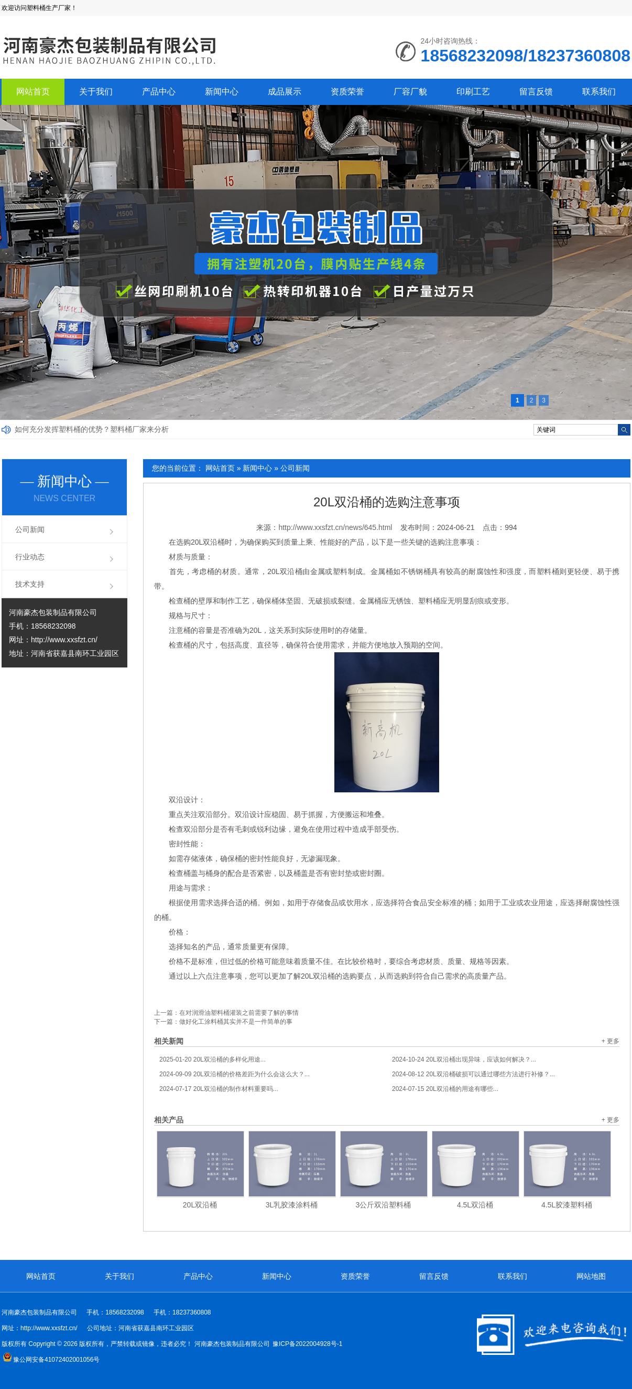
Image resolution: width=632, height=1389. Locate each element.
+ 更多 (610, 1041)
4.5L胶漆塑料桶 (566, 1205)
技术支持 (30, 584)
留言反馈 (536, 91)
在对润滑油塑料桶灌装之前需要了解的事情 (239, 1012)
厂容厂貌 (410, 91)
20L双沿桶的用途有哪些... (445, 1089)
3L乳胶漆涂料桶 (292, 1205)
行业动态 (30, 557)
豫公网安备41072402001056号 (51, 1359)
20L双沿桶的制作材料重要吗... (218, 1089)
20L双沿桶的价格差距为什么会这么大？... (234, 1074)
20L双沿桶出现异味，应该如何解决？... (464, 1059)
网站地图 (591, 1276)
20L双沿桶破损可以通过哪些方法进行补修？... (473, 1074)
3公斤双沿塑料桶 (383, 1205)
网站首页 (33, 91)
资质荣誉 (347, 91)
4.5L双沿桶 (475, 1205)
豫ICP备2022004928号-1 (307, 1344)
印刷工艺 (473, 91)
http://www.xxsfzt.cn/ (64, 639)
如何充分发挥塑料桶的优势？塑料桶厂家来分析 (92, 429)
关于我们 (96, 91)
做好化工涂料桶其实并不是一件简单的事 (235, 1021)
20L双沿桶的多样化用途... (212, 1059)
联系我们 (599, 91)
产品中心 (159, 91)
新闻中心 (221, 91)
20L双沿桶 (200, 1205)
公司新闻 (295, 468)
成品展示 (284, 91)
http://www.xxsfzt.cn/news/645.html (335, 527)
